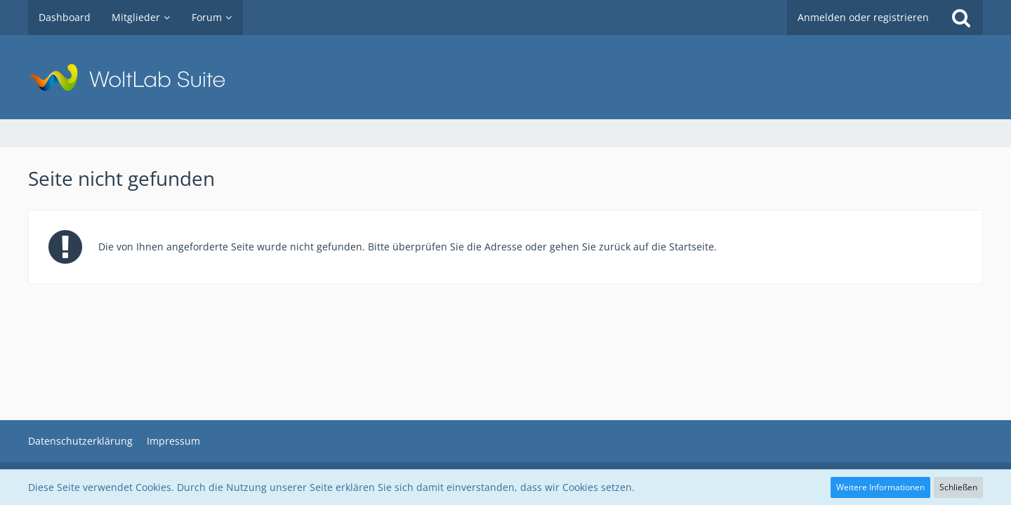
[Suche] (961, 17)
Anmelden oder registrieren (863, 17)
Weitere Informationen (880, 487)
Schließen (958, 487)
